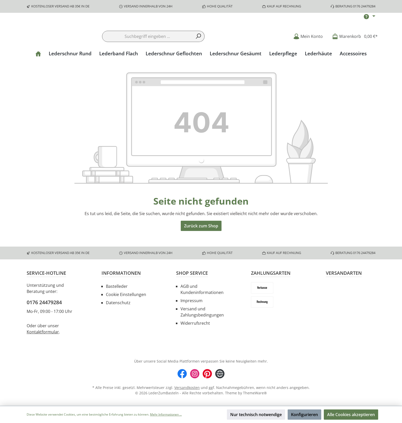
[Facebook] (182, 373)
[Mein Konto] (308, 52)
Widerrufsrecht (195, 323)
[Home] (38, 69)
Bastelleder (117, 286)
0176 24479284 (44, 302)
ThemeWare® (255, 392)
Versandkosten (187, 387)
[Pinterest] (207, 373)
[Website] (220, 373)
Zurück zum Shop (201, 241)
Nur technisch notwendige (256, 414)
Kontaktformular (43, 332)
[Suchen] (199, 52)
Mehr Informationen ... (166, 414)
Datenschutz (118, 302)
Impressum (191, 300)
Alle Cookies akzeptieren (351, 414)
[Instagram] (194, 373)
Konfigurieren (304, 414)
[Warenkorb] (353, 52)
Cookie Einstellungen (126, 294)
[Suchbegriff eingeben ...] (147, 52)
